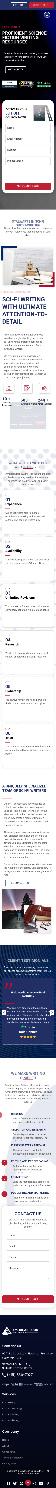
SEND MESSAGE (28, 186)
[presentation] (28, 173)
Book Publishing (10, 1414)
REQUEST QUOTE (42, 5)
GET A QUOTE (15, 69)
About (5, 1445)
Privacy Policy (9, 1463)
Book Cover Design (12, 1408)
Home (5, 1439)
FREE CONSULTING (19, 883)
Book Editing (9, 1402)
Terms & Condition (12, 1457)
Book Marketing (10, 1420)
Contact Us (8, 1451)
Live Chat (19, 5)
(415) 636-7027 (17, 1374)
